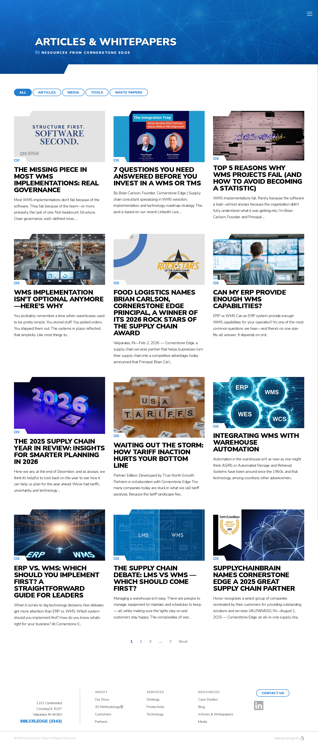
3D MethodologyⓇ (109, 707)
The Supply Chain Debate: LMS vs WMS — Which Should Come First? (155, 578)
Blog (201, 707)
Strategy (153, 699)
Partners (101, 721)
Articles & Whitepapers (215, 714)
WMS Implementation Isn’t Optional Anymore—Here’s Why (59, 299)
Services (155, 692)
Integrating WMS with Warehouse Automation (256, 442)
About (101, 692)
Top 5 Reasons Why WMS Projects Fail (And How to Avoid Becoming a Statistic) (257, 178)
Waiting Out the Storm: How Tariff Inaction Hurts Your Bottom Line (158, 455)
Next (183, 641)
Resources (209, 692)
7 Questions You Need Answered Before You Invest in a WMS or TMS (157, 176)
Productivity (155, 707)
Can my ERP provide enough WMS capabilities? (249, 299)
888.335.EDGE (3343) (41, 721)
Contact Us (273, 693)
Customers (103, 714)
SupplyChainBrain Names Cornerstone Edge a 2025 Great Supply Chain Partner (254, 578)
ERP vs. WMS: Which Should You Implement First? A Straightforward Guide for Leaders (57, 582)
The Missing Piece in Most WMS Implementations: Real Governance (56, 179)
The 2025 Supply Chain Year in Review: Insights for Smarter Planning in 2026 (59, 451)
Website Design (284, 738)
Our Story (102, 699)
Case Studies (208, 699)
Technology (155, 714)
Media (202, 721)
